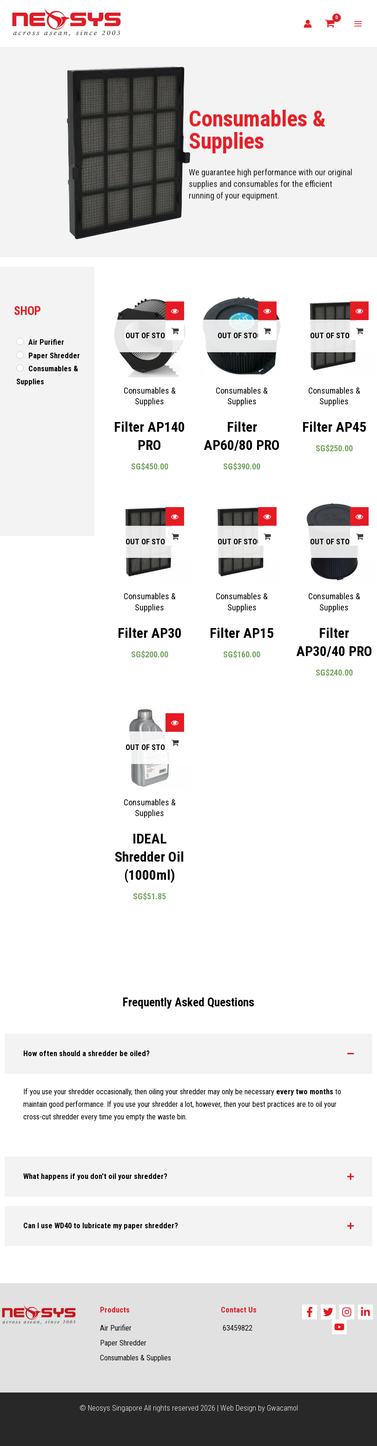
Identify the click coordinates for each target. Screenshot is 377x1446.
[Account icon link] (308, 24)
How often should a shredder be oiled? (86, 1053)
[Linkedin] (365, 1312)
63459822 (238, 1328)
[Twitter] (328, 1312)
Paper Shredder (123, 1343)
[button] (188, 1054)
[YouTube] (339, 1326)
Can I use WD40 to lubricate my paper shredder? (100, 1225)
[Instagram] (346, 1312)
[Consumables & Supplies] (20, 368)
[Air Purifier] (20, 341)
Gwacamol (282, 1408)
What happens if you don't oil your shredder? (95, 1176)
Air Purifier (116, 1328)
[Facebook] (309, 1312)
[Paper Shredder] (20, 355)
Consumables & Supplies (135, 1357)
